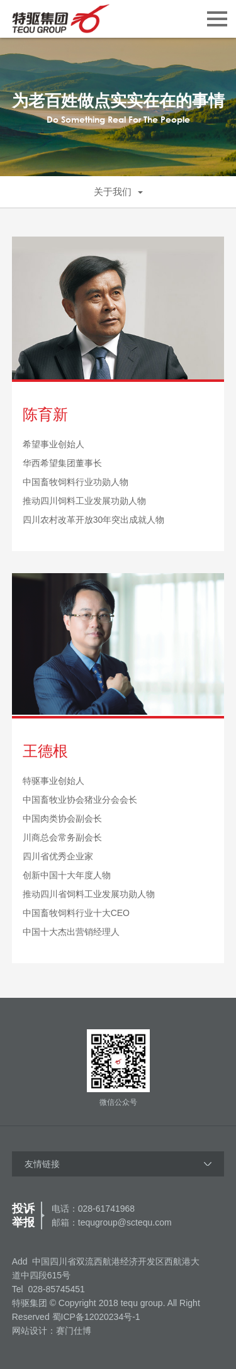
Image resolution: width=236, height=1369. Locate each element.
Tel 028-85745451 (48, 1289)
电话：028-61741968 (93, 1209)
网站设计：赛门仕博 (51, 1331)
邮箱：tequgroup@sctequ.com (112, 1222)
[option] (118, 107)
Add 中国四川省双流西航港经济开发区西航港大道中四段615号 (106, 1268)
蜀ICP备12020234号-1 (96, 1317)
